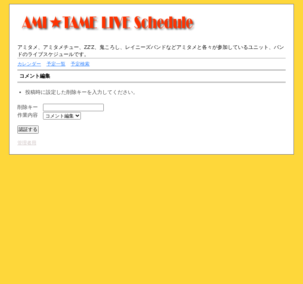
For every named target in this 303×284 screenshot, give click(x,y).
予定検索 (80, 64)
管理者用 (26, 143)
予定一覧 (56, 64)
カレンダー (29, 64)
